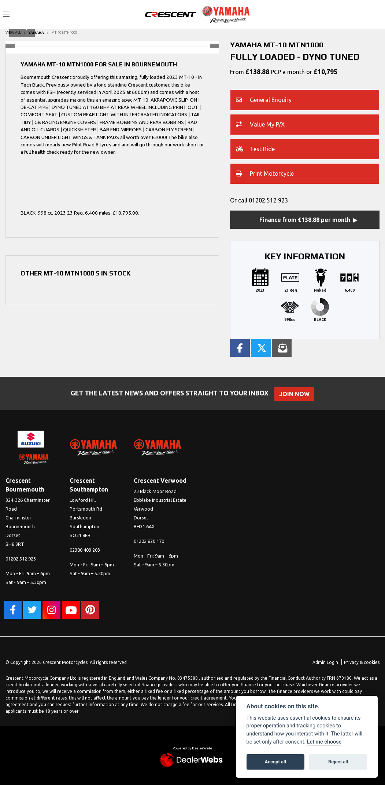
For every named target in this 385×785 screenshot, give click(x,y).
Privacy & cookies (362, 662)
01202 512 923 (268, 200)
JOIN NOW (296, 394)
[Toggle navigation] (6, 15)
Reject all (338, 761)
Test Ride (255, 150)
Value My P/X (260, 125)
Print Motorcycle (265, 174)
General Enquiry (264, 100)
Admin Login (325, 662)
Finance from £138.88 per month (304, 219)
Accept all (275, 761)
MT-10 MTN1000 (64, 32)
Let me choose (324, 742)
